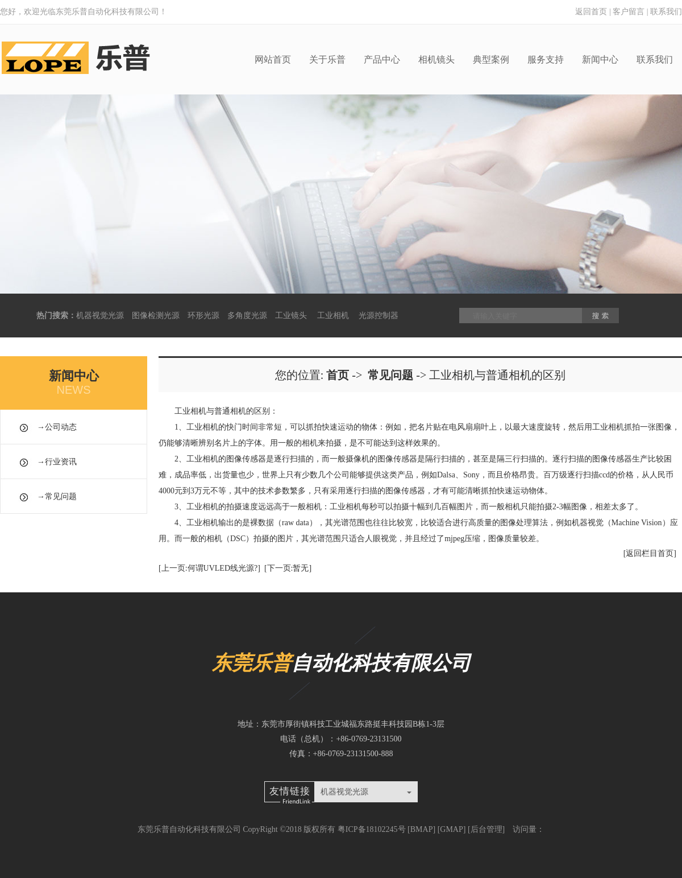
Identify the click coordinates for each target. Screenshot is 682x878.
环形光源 (203, 315)
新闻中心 (600, 59)
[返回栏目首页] (649, 553)
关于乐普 (327, 59)
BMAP (421, 829)
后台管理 (486, 829)
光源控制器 (378, 315)
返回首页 (591, 11)
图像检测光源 (156, 315)
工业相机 (333, 315)
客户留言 (628, 11)
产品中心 (382, 59)
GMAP (451, 829)
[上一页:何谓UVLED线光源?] (209, 568)
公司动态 (61, 427)
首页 (337, 375)
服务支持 (545, 59)
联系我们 (666, 11)
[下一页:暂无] (287, 568)
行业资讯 (61, 461)
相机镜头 (436, 59)
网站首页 (273, 59)
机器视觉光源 (100, 315)
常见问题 (61, 496)
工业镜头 (291, 315)
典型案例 (491, 59)
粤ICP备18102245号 (372, 829)
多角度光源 (247, 315)
